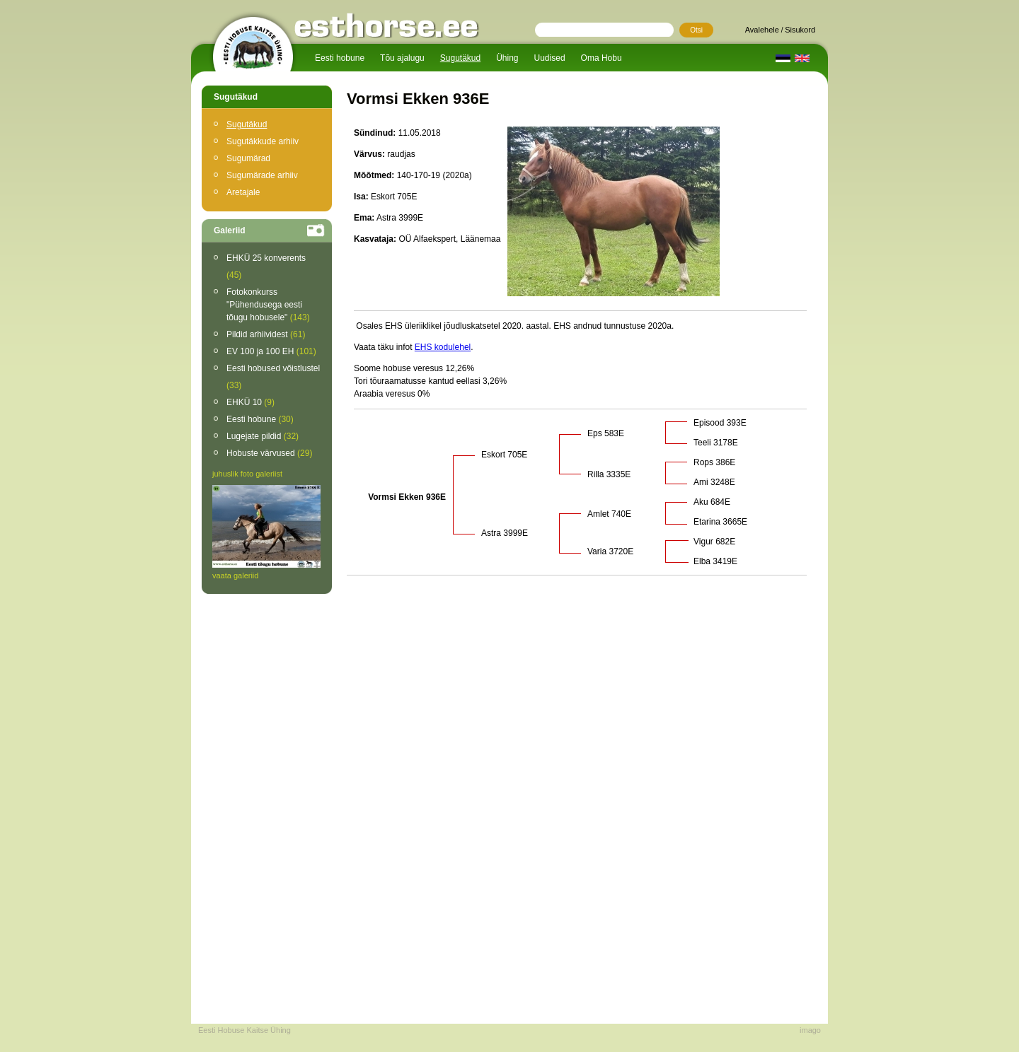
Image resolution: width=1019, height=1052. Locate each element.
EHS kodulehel (443, 347)
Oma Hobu (601, 58)
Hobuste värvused (269, 453)
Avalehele (762, 29)
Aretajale (243, 192)
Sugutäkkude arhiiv (262, 141)
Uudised (549, 58)
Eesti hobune (339, 58)
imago (810, 1030)
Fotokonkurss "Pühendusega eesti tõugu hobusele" (268, 304)
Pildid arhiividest (265, 334)
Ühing (507, 58)
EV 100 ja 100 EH (271, 351)
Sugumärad (248, 158)
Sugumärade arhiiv (262, 175)
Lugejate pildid (262, 436)
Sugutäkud (460, 58)
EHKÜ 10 (250, 402)
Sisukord (800, 29)
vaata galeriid (235, 575)
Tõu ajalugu (402, 58)
